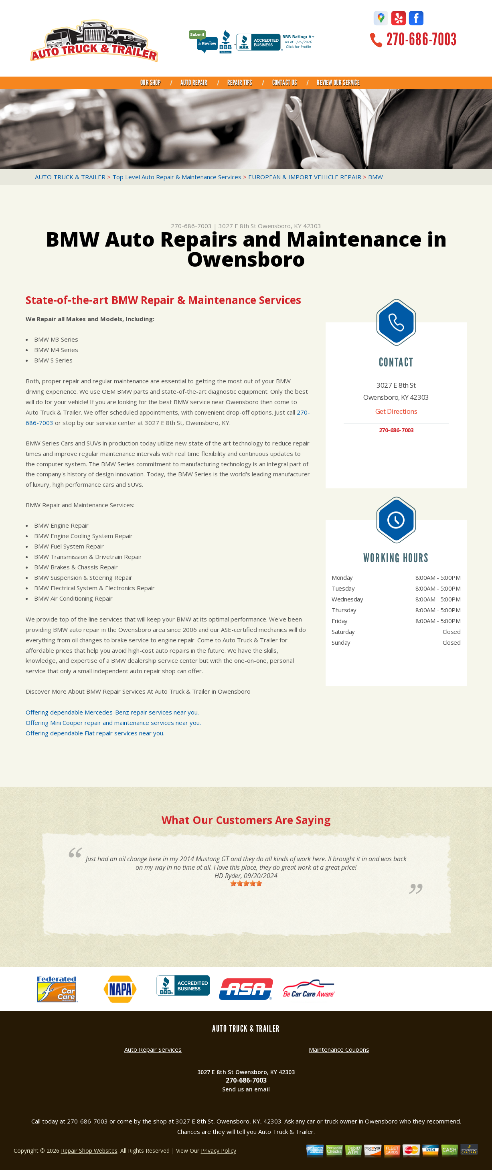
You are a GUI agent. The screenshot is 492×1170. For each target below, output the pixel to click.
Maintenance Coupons (339, 1049)
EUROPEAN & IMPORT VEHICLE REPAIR (304, 177)
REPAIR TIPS (239, 82)
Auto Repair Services (153, 1049)
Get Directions (396, 411)
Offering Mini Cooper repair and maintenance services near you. (113, 723)
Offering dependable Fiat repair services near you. (95, 733)
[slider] (246, 883)
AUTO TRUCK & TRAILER (70, 177)
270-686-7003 (422, 39)
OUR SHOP (150, 82)
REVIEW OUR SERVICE (338, 82)
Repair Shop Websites (89, 1150)
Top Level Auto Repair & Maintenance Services (176, 177)
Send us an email (246, 1089)
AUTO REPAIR (193, 82)
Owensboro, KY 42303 (289, 226)
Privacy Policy (218, 1150)
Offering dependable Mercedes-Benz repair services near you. (112, 712)
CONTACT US (284, 82)
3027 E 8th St (237, 226)
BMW (375, 177)
